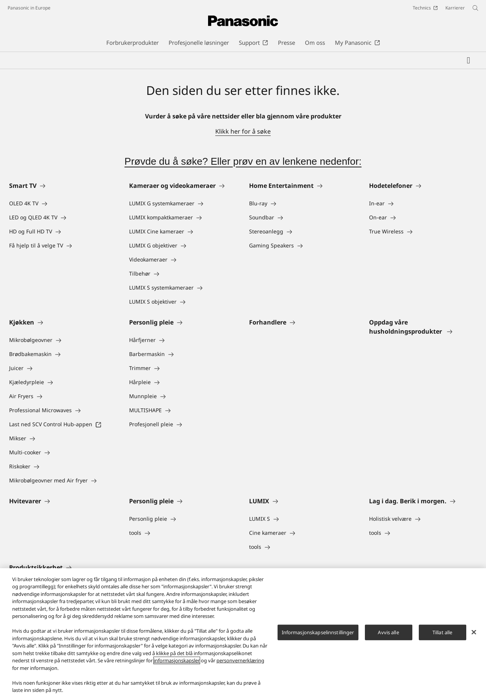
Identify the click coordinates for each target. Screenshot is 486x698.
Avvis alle (388, 632)
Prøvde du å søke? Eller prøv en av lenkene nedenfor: (243, 161)
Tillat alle (442, 632)
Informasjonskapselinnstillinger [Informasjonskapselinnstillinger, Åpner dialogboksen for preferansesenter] (318, 632)
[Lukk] (473, 632)
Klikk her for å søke (243, 131)
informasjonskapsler (177, 660)
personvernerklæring (240, 660)
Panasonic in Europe (29, 8)
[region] (243, 633)
